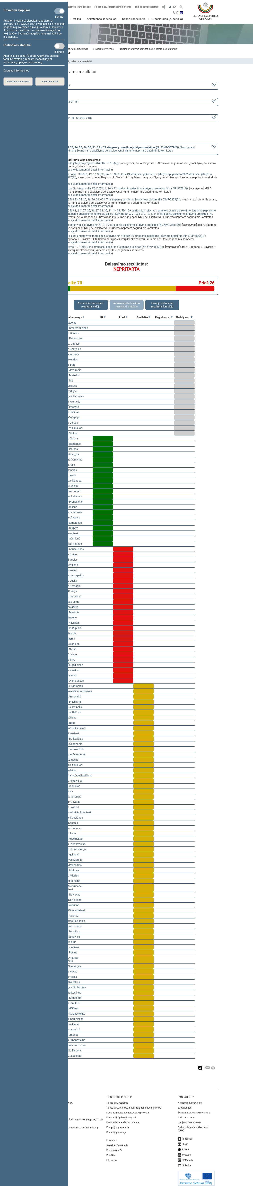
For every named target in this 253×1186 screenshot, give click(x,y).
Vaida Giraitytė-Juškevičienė (76, 775)
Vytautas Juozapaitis (71, 575)
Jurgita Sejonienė (69, 643)
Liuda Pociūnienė (69, 947)
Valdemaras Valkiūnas (72, 1045)
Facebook (187, 1136)
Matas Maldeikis (68, 607)
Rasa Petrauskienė (70, 926)
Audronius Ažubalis (70, 707)
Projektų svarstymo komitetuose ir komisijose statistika (148, 49)
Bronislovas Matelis (70, 859)
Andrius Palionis (68, 915)
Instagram (187, 1157)
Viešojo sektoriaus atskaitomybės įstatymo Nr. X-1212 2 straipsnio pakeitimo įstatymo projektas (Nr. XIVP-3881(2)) (111, 224)
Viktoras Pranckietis (71, 501)
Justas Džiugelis (68, 759)
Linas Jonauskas (69, 354)
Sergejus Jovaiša (69, 807)
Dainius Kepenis (68, 823)
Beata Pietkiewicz (69, 936)
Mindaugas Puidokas (71, 396)
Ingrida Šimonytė (69, 407)
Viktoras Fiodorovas (71, 338)
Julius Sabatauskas (70, 512)
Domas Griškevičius (70, 780)
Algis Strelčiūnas (69, 1008)
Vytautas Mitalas (69, 875)
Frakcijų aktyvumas (103, 49)
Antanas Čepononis (70, 744)
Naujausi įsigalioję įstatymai (121, 1115)
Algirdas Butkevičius (71, 738)
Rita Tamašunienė (69, 538)
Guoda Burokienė (69, 733)
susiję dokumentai (79, 169)
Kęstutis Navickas (69, 894)
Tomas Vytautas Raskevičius (68, 959)
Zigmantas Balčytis (70, 712)
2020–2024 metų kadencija (53, 85)
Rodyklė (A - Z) (114, 1148)
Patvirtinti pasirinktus (18, 81)
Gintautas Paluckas (70, 496)
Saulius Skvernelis (69, 401)
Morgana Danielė (69, 333)
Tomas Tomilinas (69, 412)
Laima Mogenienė (69, 880)
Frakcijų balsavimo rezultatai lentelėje (162, 305)
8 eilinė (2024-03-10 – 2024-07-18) (57, 101)
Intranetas (111, 1157)
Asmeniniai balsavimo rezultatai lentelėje (126, 305)
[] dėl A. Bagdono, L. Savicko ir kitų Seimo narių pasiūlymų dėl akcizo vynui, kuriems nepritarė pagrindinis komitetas (116, 149)
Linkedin (186, 1163)
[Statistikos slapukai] (59, 46)
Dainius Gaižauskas (70, 765)
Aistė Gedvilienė (68, 565)
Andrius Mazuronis (70, 370)
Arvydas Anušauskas (71, 549)
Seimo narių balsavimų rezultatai (74, 61)
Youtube (186, 1152)
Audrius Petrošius (69, 931)
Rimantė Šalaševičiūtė (72, 1013)
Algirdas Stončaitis (70, 997)
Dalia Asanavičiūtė (70, 701)
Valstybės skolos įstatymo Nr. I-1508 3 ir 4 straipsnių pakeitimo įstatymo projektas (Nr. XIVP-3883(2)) (103, 247)
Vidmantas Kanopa (70, 480)
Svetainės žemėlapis (117, 1143)
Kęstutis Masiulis (69, 612)
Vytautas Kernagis (70, 586)
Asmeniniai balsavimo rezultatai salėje (90, 305)
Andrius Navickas (69, 622)
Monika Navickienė (70, 899)
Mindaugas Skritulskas (72, 987)
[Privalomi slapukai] (59, 11)
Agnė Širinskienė (69, 1024)
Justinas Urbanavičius (72, 1040)
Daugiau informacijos (16, 70)
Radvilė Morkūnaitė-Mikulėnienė (71, 887)
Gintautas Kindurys (70, 828)
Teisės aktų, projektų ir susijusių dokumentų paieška (133, 1105)
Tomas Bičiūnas (68, 449)
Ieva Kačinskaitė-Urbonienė (75, 812)
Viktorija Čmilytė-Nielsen (73, 328)
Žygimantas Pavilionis (72, 921)
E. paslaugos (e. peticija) (167, 19)
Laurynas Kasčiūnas (71, 817)
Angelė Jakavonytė (70, 796)
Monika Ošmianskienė (72, 910)
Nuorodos (111, 1138)
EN (174, 6)
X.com (185, 1147)
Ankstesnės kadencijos (101, 19)
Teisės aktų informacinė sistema (112, 6)
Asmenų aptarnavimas (190, 1100)
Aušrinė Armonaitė (70, 696)
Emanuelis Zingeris (70, 1050)
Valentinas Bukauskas (72, 728)
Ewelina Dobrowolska (71, 749)
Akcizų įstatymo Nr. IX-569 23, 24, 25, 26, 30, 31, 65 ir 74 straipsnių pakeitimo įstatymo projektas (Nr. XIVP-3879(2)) (111, 199)
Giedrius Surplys (68, 528)
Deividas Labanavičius (72, 844)
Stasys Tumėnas (68, 1034)
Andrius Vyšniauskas (71, 680)
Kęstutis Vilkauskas (70, 428)
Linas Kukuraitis (68, 359)
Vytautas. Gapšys (69, 343)
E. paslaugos (184, 1105)
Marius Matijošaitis (70, 865)
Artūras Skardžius (69, 982)
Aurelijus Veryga (68, 422)
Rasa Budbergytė (69, 454)
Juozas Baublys (68, 559)
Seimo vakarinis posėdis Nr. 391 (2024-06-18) (64, 118)
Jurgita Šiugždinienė (71, 665)
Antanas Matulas (69, 870)
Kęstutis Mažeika (69, 375)
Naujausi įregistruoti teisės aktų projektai (128, 1110)
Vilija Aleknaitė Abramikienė (75, 691)
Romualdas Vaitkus (70, 543)
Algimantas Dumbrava (72, 754)
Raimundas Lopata (70, 491)
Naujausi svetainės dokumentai (122, 1120)
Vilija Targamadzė (69, 1029)
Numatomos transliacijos (74, 6)
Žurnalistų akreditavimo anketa (194, 1110)
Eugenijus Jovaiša (69, 801)
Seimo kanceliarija (134, 19)
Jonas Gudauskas (69, 786)
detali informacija (101, 169)
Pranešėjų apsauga (116, 1130)
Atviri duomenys (186, 1115)
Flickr (185, 1141)
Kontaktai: (42, 1094)
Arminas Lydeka (68, 486)
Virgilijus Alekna (68, 438)
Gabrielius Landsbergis (72, 849)
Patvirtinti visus (49, 81)
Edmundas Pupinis (70, 628)
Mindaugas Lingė (69, 601)
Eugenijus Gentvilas (70, 459)
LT (170, 6)
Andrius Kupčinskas (71, 838)
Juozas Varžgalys (69, 417)
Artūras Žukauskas (70, 1055)
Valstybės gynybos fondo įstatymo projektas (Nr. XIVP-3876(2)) (80, 163)
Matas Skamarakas (70, 522)
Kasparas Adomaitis (71, 686)
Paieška (110, 1153)
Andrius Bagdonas (70, 443)
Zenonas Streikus (69, 1003)
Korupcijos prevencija (117, 1125)
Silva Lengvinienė (69, 854)
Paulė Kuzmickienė (70, 596)
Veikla (77, 19)
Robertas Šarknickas (71, 1019)
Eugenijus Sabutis (69, 517)
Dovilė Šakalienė (68, 533)
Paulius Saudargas (70, 966)
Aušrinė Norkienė (69, 905)
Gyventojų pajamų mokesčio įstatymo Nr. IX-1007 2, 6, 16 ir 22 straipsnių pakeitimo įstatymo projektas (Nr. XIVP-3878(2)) (115, 188)
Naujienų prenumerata (189, 1120)
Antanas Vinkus (68, 433)
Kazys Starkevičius (70, 992)
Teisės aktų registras (147, 6)
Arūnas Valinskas (69, 670)
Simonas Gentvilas (70, 349)
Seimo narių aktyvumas (76, 49)
